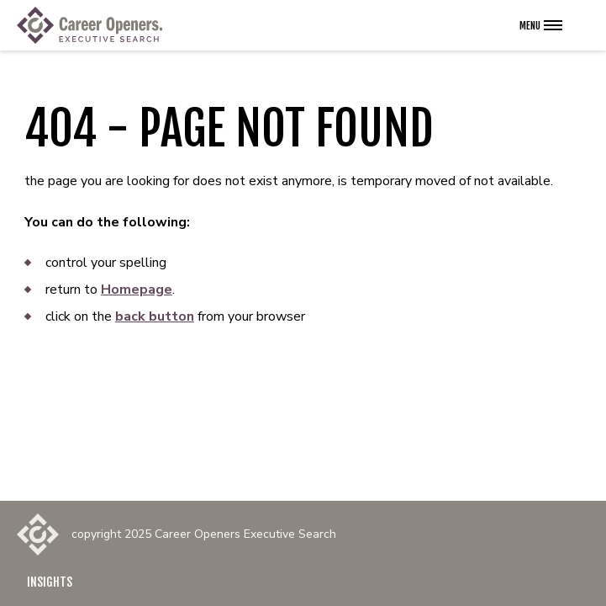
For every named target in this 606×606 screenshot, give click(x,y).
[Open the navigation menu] (541, 25)
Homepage (136, 289)
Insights (49, 582)
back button (154, 316)
